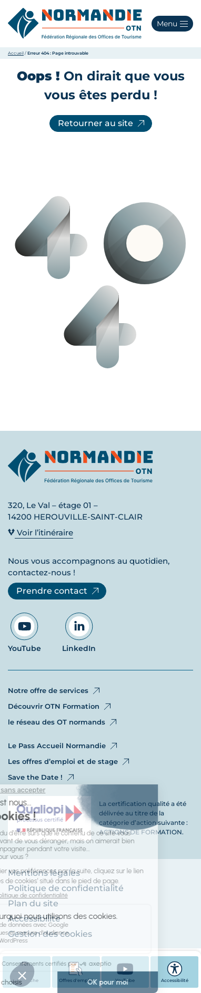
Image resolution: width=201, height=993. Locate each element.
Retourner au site (102, 123)
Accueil (16, 53)
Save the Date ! (42, 777)
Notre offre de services (55, 691)
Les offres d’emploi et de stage (69, 762)
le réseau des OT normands (63, 722)
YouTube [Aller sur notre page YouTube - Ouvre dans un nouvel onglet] (24, 633)
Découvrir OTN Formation (60, 706)
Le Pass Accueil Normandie (63, 746)
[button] (172, 24)
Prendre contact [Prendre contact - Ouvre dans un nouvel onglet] (58, 591)
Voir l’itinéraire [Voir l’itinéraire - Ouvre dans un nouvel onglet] (40, 532)
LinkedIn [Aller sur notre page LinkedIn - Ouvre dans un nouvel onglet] (79, 633)
